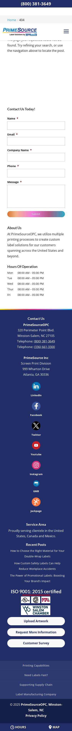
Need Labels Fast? (36, 675)
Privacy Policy (36, 716)
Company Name (19, 150)
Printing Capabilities (36, 665)
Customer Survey (36, 643)
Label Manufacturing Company (36, 694)
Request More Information (36, 632)
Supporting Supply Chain (36, 684)
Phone (13, 166)
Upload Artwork (36, 621)
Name (12, 118)
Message (14, 182)
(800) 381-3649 (36, 4)
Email (12, 134)
